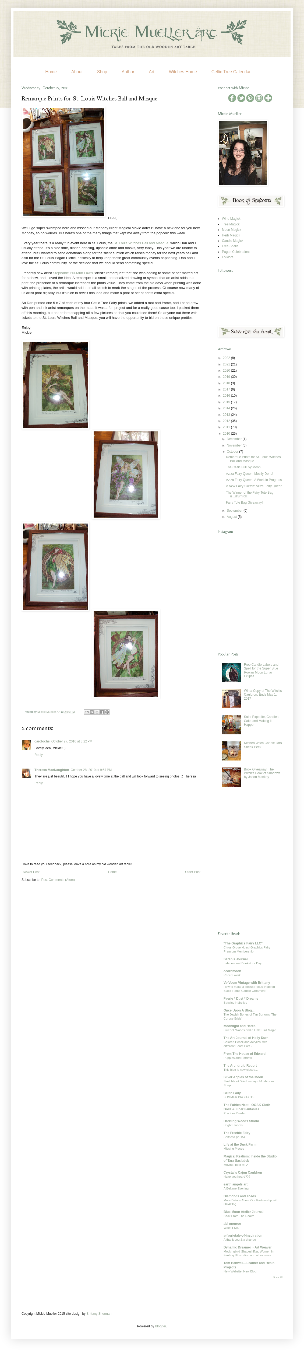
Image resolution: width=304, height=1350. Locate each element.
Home (51, 71)
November (235, 445)
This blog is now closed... (241, 1069)
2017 (227, 389)
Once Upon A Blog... (239, 1010)
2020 (227, 370)
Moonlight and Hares (240, 1026)
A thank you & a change (240, 1239)
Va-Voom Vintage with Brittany (247, 983)
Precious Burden (235, 1113)
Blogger (160, 1326)
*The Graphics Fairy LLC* (243, 943)
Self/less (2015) (234, 1137)
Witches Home (183, 71)
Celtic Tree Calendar (231, 71)
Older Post (192, 872)
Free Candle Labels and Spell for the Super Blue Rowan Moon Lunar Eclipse (261, 670)
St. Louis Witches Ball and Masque (141, 243)
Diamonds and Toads (240, 1196)
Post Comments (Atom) (58, 880)
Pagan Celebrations (236, 252)
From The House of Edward (245, 1054)
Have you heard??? (237, 1176)
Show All (277, 1277)
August (232, 517)
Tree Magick (231, 224)
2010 (227, 433)
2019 (227, 377)
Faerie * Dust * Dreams (241, 998)
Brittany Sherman (98, 1314)
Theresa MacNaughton (51, 770)
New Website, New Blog (240, 1271)
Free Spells (230, 246)
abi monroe (232, 1224)
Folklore (228, 257)
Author (128, 71)
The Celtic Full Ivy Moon (243, 467)
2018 (227, 383)
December (235, 439)
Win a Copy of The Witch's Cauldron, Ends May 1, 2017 (263, 694)
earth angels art (236, 1184)
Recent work (232, 975)
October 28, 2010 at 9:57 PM (91, 770)
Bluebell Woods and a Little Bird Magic (250, 1030)
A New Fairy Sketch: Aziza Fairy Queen (254, 486)
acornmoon (232, 971)
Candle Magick (232, 241)
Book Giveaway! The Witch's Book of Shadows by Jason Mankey (262, 773)
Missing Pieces (234, 1148)
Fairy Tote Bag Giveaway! (244, 502)
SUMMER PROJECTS (239, 1097)
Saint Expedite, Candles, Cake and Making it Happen (261, 721)
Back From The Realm (239, 1216)
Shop (102, 71)
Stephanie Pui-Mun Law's (73, 273)
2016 (227, 395)
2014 (227, 408)
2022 (227, 358)
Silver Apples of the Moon (243, 1077)
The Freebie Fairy (237, 1133)
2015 (227, 402)
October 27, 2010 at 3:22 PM (71, 741)
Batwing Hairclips (235, 1002)
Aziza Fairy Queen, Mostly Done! (249, 474)
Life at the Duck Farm (240, 1144)
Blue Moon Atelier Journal (243, 1212)
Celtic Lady (232, 1093)
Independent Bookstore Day (242, 963)
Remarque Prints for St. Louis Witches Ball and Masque (253, 459)
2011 (227, 427)
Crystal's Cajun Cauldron (243, 1172)
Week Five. (231, 1227)
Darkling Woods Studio (241, 1121)
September (235, 510)
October (233, 452)
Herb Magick (231, 235)
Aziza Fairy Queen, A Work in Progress (254, 480)
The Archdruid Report (240, 1066)
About (77, 71)
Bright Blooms (233, 1125)
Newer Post (31, 872)
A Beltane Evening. (236, 1188)
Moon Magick (231, 230)
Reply (38, 755)
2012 (227, 421)
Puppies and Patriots (238, 1057)
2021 (227, 364)
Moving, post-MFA (236, 1164)
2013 (227, 415)
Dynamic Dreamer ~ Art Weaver (247, 1247)
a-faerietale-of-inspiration (243, 1235)
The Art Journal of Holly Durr (246, 1038)
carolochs (42, 741)
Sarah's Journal (236, 959)
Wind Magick (231, 219)
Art (151, 71)
